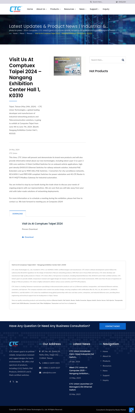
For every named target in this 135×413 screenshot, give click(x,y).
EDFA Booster (24, 303)
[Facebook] (10, 381)
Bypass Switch (91, 300)
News (82, 9)
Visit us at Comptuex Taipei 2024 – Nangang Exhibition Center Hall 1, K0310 (63, 33)
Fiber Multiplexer (45, 303)
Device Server (101, 300)
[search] (91, 2)
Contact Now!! (112, 326)
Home (30, 9)
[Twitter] (13, 381)
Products (55, 9)
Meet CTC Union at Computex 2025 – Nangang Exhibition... (79, 370)
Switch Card (15, 303)
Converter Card (34, 303)
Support (94, 9)
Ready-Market (120, 409)
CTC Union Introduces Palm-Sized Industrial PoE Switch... (81, 353)
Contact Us (72, 303)
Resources (70, 9)
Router (73, 300)
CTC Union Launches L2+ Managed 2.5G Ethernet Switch (81, 386)
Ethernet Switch (57, 300)
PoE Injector (110, 300)
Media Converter (81, 300)
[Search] (103, 2)
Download (28, 237)
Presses (29, 33)
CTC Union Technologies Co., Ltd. (35, 409)
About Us (41, 9)
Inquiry (106, 9)
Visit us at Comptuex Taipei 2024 (43, 223)
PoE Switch (66, 300)
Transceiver (55, 303)
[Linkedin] (17, 381)
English (122, 2)
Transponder (119, 300)
